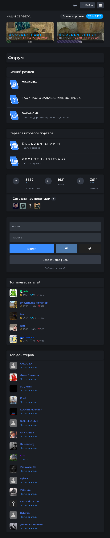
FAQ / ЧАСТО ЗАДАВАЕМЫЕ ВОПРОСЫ (51, 98)
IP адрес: (80, 38)
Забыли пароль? (55, 268)
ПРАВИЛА (29, 82)
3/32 (30, 42)
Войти (87, 5)
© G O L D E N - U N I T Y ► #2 (44, 159)
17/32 (80, 42)
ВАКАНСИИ (30, 113)
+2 (27, 182)
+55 (92, 182)
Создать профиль (55, 260)
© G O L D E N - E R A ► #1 (41, 143)
